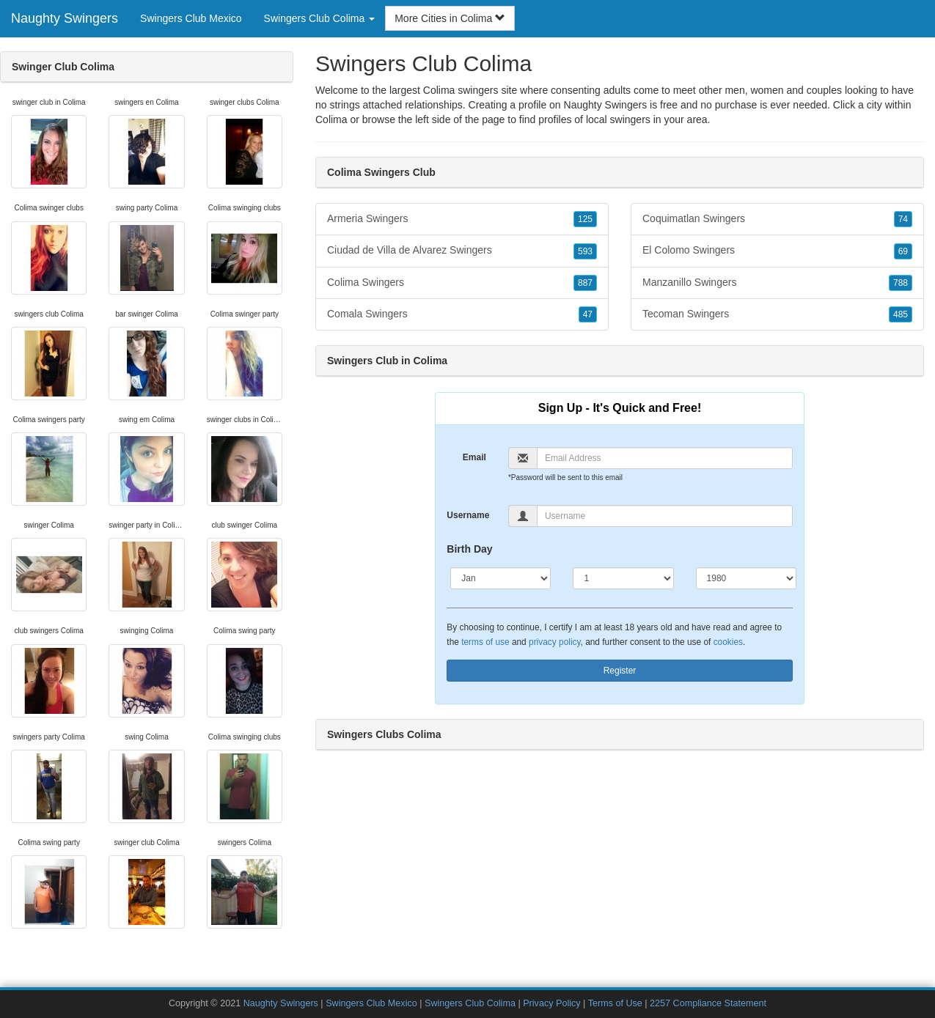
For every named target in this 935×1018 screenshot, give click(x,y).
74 (903, 219)
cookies (728, 642)
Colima (331, 119)
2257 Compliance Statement (708, 1003)
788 (900, 283)
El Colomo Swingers (777, 251)
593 (585, 251)
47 (588, 314)
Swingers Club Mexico (191, 18)
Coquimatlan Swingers (777, 219)
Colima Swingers (462, 283)
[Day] (623, 578)
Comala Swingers (462, 314)
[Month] (500, 578)
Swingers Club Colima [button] (319, 18)
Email (474, 457)
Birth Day (469, 549)
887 (585, 283)
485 (900, 314)
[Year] (746, 578)
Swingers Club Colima (470, 1003)
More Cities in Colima (450, 18)
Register (620, 670)
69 (903, 251)
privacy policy (554, 642)
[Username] (665, 516)
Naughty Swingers (64, 18)
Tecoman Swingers (777, 314)
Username (468, 515)
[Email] (665, 458)
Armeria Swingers (462, 219)
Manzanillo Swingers (777, 283)
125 (585, 219)
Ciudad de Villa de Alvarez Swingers (462, 251)
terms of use (485, 642)
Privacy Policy (551, 1003)
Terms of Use (615, 1003)
